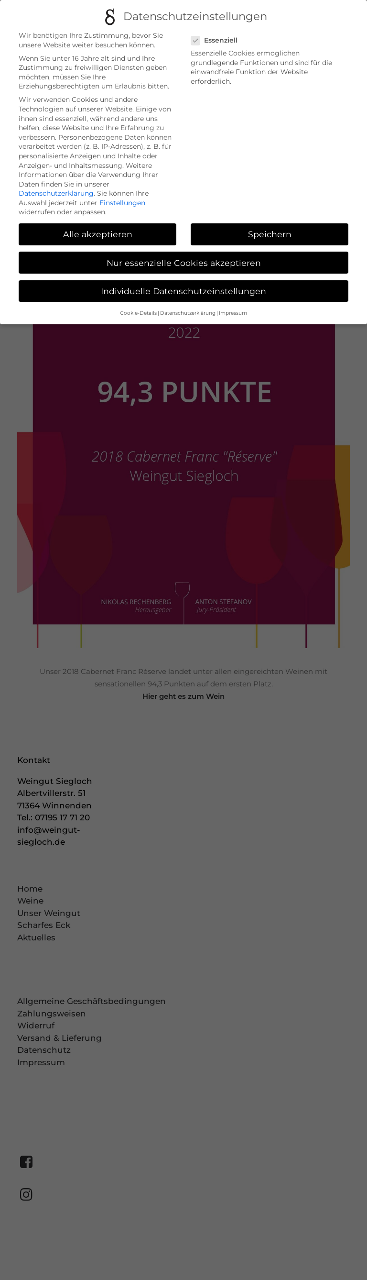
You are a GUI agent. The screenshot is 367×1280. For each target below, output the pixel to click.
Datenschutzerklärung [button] (188, 313)
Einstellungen (122, 203)
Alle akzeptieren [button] (97, 234)
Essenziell (217, 40)
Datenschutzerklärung (56, 193)
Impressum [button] (233, 313)
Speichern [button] (269, 234)
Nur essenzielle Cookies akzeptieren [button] (184, 263)
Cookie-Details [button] (138, 313)
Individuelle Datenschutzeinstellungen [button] (183, 291)
